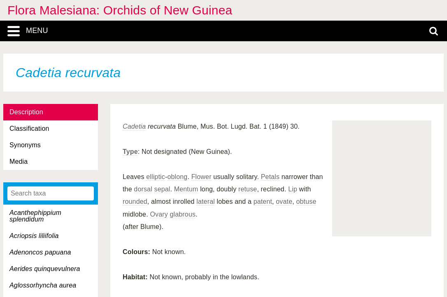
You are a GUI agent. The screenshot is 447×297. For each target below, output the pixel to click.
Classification (29, 128)
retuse (247, 189)
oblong (177, 176)
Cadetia (134, 126)
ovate (284, 201)
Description (26, 112)
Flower (201, 176)
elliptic (155, 176)
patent (263, 201)
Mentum (186, 189)
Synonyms (25, 144)
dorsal (143, 189)
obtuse (306, 201)
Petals (270, 176)
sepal (162, 189)
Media (18, 161)
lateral (205, 201)
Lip (292, 189)
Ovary (159, 214)
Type (130, 151)
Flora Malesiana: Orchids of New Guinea (119, 10)
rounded (135, 201)
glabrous (183, 214)
